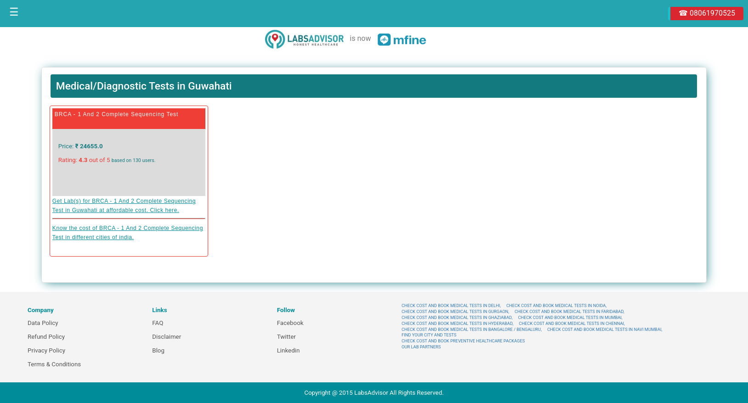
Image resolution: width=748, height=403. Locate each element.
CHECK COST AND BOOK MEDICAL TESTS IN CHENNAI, (572, 323)
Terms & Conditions (54, 364)
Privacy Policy (46, 350)
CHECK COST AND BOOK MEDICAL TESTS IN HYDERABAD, (457, 323)
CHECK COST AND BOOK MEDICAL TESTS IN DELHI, (451, 305)
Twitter (286, 336)
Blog (158, 350)
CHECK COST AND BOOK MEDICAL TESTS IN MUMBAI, (570, 317)
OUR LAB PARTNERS (421, 346)
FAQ (157, 322)
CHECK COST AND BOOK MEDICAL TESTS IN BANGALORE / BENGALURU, (472, 329)
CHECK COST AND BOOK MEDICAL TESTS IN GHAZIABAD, (457, 317)
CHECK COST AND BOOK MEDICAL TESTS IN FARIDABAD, (569, 311)
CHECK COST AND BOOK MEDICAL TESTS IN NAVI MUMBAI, (604, 329)
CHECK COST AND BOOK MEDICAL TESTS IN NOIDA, (556, 305)
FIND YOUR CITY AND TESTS (429, 334)
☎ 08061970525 (707, 13)
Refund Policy (46, 336)
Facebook (290, 322)
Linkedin (288, 350)
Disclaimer (166, 336)
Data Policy (43, 322)
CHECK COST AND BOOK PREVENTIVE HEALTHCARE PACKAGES (463, 340)
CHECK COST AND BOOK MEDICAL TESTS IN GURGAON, (455, 311)
